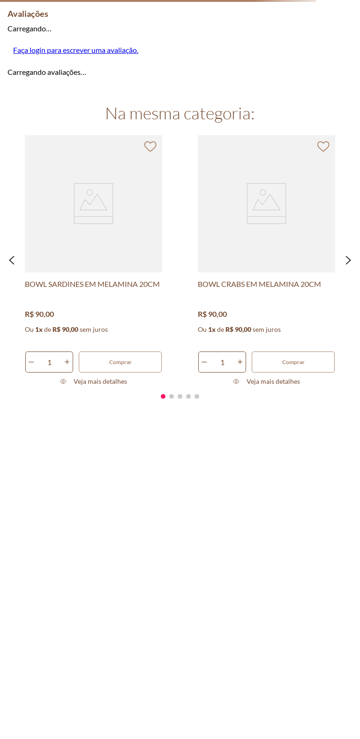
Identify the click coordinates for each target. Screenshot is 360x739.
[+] (67, 362)
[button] (11, 260)
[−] (31, 362)
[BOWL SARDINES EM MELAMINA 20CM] (93, 260)
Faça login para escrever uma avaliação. (75, 49)
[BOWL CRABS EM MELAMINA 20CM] (266, 260)
